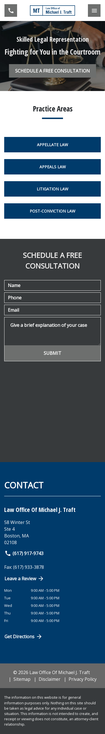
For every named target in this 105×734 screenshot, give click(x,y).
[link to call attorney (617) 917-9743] (10, 10)
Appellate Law (52, 144)
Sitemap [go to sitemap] (22, 679)
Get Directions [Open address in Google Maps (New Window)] (23, 636)
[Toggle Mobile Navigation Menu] (94, 10)
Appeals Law (52, 166)
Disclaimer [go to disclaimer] (49, 679)
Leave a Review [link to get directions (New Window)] (24, 578)
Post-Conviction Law (52, 211)
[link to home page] (52, 10)
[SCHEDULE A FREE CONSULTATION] (52, 71)
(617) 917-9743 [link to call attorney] (23, 553)
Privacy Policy (83, 679)
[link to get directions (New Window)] (52, 532)
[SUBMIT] (52, 353)
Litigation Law (52, 189)
